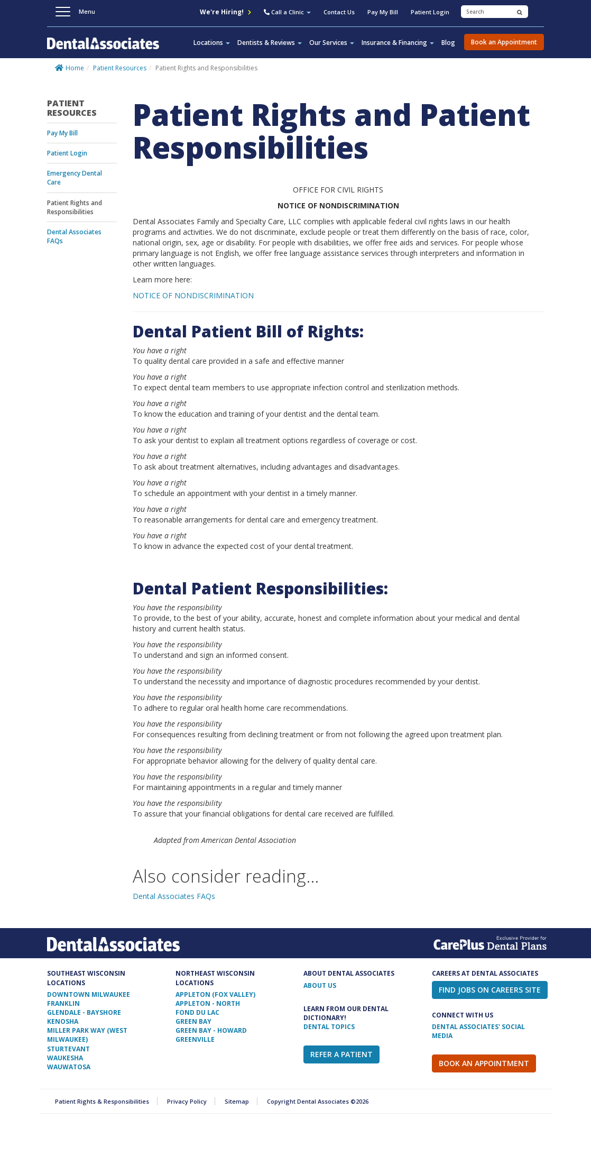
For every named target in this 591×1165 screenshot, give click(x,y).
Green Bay (193, 1021)
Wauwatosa (68, 1066)
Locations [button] (211, 42)
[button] (287, 13)
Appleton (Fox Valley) (215, 994)
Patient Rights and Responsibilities (74, 207)
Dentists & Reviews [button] (269, 42)
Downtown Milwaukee (88, 994)
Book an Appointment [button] (504, 42)
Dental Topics (329, 1026)
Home (75, 67)
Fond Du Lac (197, 1012)
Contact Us (339, 12)
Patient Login (430, 12)
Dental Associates (103, 49)
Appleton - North (208, 1003)
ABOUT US (319, 985)
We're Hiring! (225, 11)
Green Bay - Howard (211, 1030)
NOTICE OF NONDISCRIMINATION (193, 295)
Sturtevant (68, 1048)
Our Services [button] (331, 42)
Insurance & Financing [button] (398, 42)
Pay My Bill (382, 12)
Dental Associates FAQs (74, 236)
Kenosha (62, 1021)
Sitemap (237, 1101)
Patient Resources (119, 67)
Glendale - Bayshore (84, 1012)
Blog (448, 42)
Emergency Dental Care (74, 178)
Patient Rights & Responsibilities (102, 1101)
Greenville (195, 1039)
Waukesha (65, 1057)
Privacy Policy (187, 1101)
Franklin (63, 1003)
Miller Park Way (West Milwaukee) (87, 1035)
